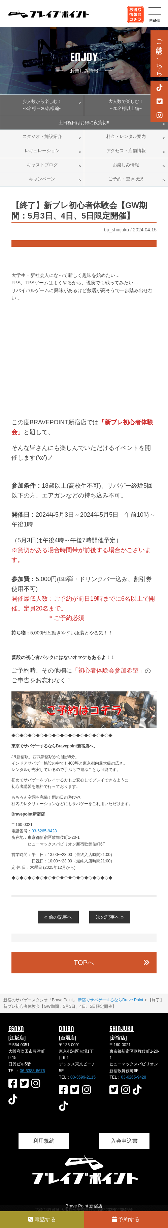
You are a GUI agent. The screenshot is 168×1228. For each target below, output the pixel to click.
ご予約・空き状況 (125, 178)
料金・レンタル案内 (126, 136)
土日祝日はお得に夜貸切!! (84, 122)
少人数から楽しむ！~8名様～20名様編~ (42, 105)
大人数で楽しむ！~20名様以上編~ (125, 105)
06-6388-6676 (32, 1070)
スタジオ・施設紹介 (42, 136)
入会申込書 (124, 1141)
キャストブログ (42, 164)
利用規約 (44, 1141)
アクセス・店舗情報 (126, 150)
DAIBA (66, 1028)
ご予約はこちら (159, 53)
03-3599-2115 (83, 1077)
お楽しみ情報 (126, 164)
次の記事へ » (110, 917)
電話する (42, 1219)
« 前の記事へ (58, 917)
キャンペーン (42, 178)
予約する (126, 1219)
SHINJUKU (121, 1028)
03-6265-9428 (44, 831)
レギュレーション (42, 150)
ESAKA (16, 1028)
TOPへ (84, 962)
